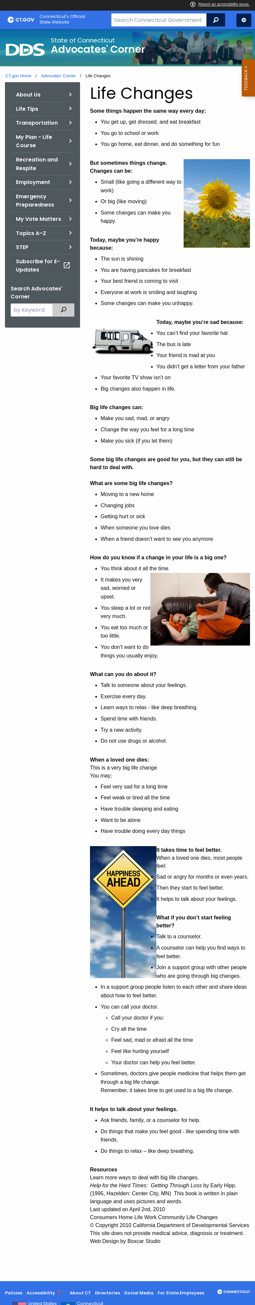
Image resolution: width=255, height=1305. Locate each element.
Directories (107, 1293)
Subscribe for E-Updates (43, 266)
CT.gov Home (19, 75)
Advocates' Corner (58, 75)
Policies (13, 1293)
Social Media (138, 1293)
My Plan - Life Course (34, 141)
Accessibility (41, 1293)
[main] (127, 655)
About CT (80, 1293)
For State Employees (181, 1293)
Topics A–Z (31, 233)
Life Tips (27, 109)
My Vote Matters (38, 219)
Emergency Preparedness (35, 201)
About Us (28, 94)
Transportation (37, 123)
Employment (33, 182)
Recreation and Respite (37, 164)
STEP (22, 247)
